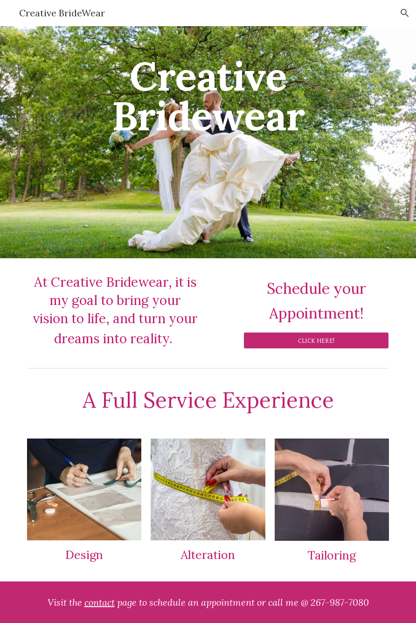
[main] (208, 142)
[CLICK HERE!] (316, 340)
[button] (405, 13)
